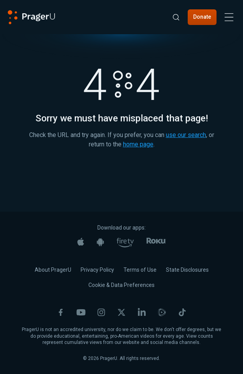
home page (138, 144)
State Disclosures (187, 270)
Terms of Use (140, 270)
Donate (202, 17)
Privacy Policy (97, 270)
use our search (186, 135)
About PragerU (53, 270)
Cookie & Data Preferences (121, 285)
